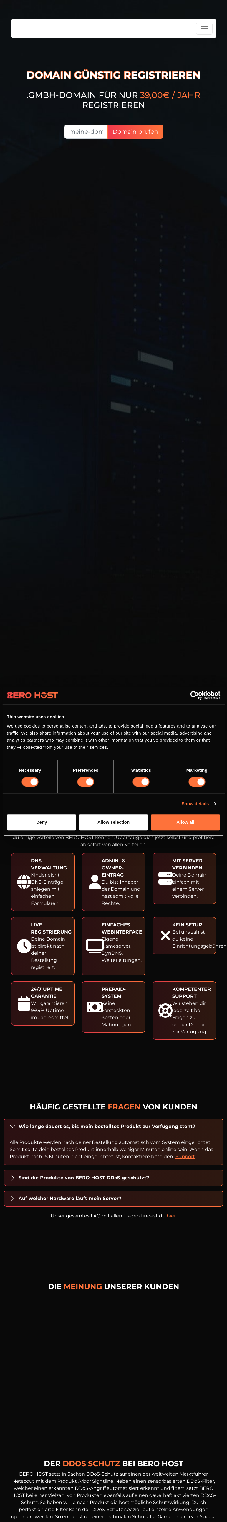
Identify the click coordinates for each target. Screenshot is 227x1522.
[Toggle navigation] (204, 29)
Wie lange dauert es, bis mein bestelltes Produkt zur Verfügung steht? (107, 1126)
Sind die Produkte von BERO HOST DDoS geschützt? (84, 1178)
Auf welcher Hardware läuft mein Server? (70, 1198)
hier (171, 1216)
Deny (41, 822)
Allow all (185, 822)
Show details (195, 803)
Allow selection (113, 822)
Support (185, 1156)
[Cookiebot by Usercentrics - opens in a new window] (194, 695)
